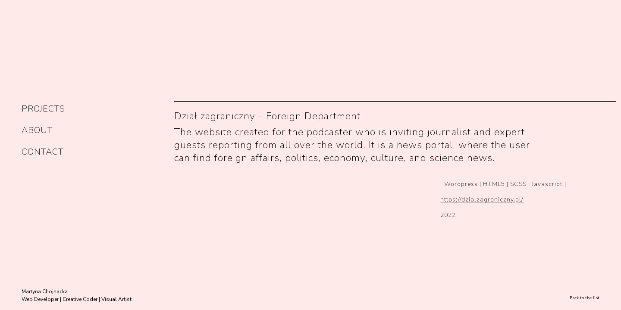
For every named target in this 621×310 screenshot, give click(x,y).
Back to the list (584, 298)
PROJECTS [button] (43, 109)
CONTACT (42, 152)
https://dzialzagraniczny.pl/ (482, 199)
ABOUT (37, 130)
